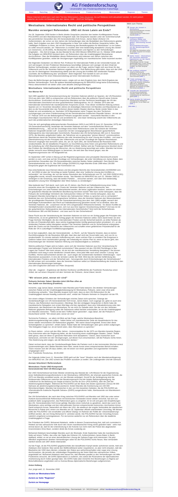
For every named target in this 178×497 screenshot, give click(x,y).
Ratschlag (43, 12)
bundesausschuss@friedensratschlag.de (123, 489)
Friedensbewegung (72, 12)
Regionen (131, 12)
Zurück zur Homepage (39, 482)
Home (31, 12)
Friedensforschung (93, 12)
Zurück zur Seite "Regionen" (42, 478)
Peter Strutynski (86, 17)
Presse (56, 12)
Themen (144, 12)
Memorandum (114, 12)
